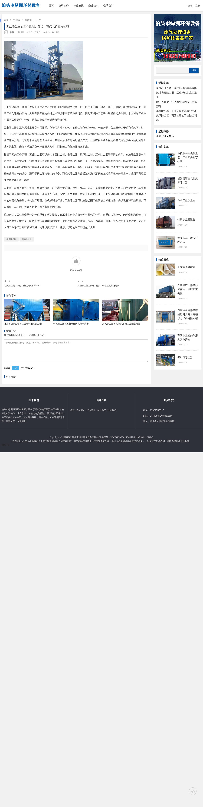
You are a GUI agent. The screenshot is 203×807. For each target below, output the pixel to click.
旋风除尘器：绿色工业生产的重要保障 (22, 285)
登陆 (190, 5)
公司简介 (64, 5)
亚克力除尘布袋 (186, 267)
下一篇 (80, 281)
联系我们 (108, 5)
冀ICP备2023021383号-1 (122, 441)
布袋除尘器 (58, 154)
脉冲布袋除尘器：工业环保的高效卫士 (23, 323)
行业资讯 (78, 5)
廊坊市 (28, 19)
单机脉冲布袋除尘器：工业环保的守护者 (187, 157)
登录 (15, 371)
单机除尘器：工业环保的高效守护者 (71, 323)
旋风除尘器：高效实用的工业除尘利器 (121, 323)
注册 (197, 5)
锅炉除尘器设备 (186, 219)
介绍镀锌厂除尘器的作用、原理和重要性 (187, 289)
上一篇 (7, 281)
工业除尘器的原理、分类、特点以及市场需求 (98, 285)
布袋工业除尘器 (186, 200)
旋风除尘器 (86, 154)
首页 (51, 5)
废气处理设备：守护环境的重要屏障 (176, 88)
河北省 (16, 19)
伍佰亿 (150, 441)
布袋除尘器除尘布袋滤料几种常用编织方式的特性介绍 (187, 314)
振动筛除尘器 (185, 357)
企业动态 (93, 5)
